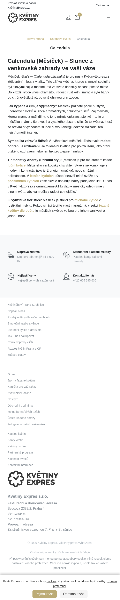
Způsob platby (17, 354)
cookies (51, 581)
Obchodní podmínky (20, 405)
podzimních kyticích (23, 181)
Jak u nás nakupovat (21, 336)
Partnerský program (20, 452)
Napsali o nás (16, 311)
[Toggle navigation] (109, 17)
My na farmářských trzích (24, 411)
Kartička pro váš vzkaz (22, 386)
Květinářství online (19, 393)
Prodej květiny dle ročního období (29, 317)
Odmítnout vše (73, 594)
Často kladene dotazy (21, 418)
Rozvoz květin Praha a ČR (24, 348)
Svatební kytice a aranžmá (25, 329)
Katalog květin (17, 433)
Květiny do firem (18, 446)
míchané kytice (86, 200)
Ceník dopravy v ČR (20, 342)
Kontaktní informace (20, 465)
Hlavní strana (35, 39)
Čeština (101, 5)
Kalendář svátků (18, 458)
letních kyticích (42, 176)
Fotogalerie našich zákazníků (26, 424)
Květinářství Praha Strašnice (26, 304)
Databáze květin (60, 39)
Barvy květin (15, 440)
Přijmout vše (45, 594)
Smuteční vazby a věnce (23, 323)
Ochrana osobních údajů (74, 552)
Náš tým (13, 399)
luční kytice (16, 165)
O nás (11, 374)
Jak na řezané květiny (21, 380)
